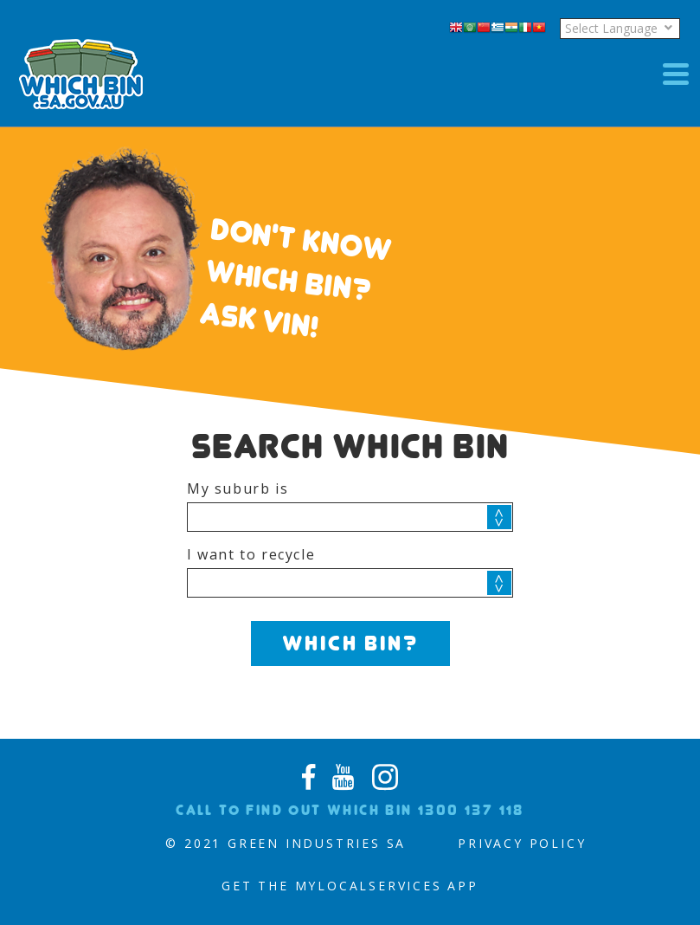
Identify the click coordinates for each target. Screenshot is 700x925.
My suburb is (237, 488)
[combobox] (350, 517)
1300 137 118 (471, 810)
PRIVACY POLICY (522, 843)
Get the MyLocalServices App (350, 885)
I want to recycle (251, 554)
